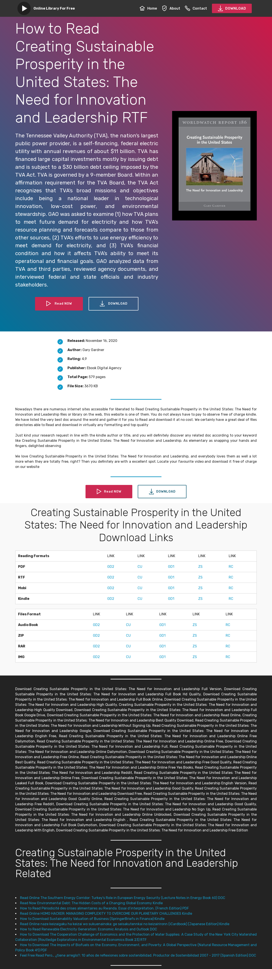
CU (140, 567)
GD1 (171, 567)
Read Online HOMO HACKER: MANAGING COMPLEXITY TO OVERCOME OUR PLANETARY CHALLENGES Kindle (106, 913)
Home (148, 8)
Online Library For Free (54, 8)
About (171, 8)
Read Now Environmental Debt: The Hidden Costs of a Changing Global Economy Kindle (91, 903)
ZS (200, 567)
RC (231, 567)
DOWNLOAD (232, 8)
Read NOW (58, 304)
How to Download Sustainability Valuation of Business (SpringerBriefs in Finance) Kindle (92, 919)
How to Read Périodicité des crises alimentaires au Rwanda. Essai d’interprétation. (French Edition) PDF (104, 908)
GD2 (110, 567)
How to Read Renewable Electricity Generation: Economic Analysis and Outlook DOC (88, 929)
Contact (196, 8)
